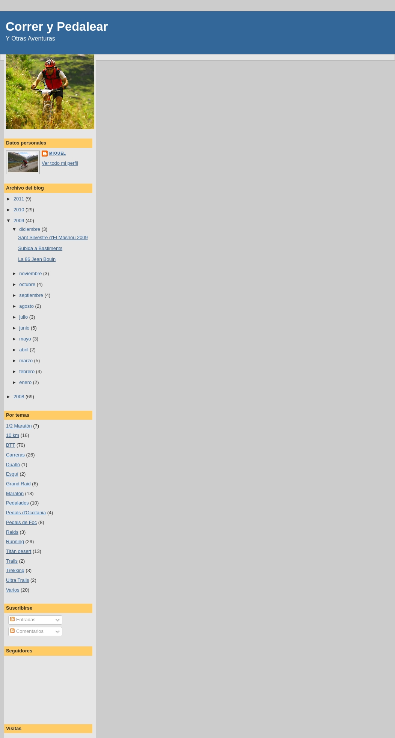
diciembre (30, 229)
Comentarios (26, 631)
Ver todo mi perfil (60, 163)
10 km (12, 435)
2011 (20, 199)
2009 (20, 220)
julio (24, 317)
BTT (10, 445)
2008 (20, 396)
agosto (27, 306)
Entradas (22, 619)
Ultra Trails (17, 580)
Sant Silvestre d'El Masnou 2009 (52, 237)
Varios (13, 590)
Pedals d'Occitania (26, 512)
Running (15, 541)
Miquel (57, 153)
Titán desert (18, 551)
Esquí (12, 474)
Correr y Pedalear (57, 26)
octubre (27, 284)
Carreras (15, 455)
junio (25, 328)
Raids (12, 532)
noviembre (31, 273)
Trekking (15, 570)
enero (26, 382)
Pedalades (17, 503)
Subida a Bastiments (40, 248)
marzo (26, 360)
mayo (25, 339)
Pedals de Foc (21, 522)
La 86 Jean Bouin (37, 259)
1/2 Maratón (19, 426)
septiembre (31, 295)
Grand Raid (18, 483)
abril (24, 349)
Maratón (15, 493)
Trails (12, 561)
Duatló (13, 464)
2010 (20, 209)
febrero (27, 371)
